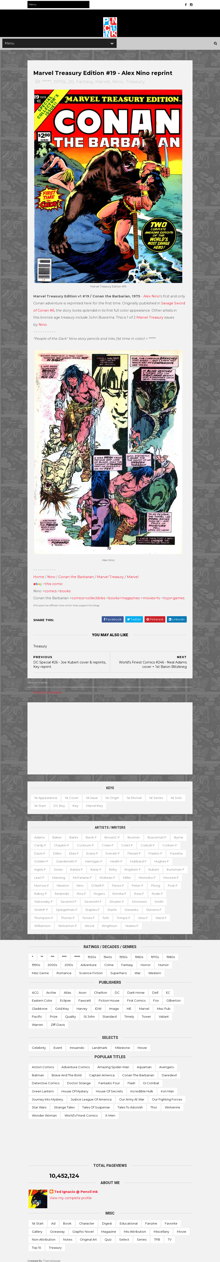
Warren (37, 1020)
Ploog (99, 889)
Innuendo (77, 1043)
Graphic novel (83, 1226)
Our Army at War (131, 1094)
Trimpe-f (169, 913)
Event (58, 1043)
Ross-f (81, 897)
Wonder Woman (44, 1111)
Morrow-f (129, 881)
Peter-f (82, 889)
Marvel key (95, 801)
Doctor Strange (79, 1078)
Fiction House (109, 996)
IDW (98, 1004)
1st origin (113, 793)
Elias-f (97, 849)
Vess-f (40, 921)
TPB (157, 1235)
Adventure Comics (75, 1062)
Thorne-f (114, 913)
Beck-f (92, 832)
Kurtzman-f (86, 873)
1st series (157, 793)
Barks (75, 832)
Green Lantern (43, 1086)
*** (52, 952)
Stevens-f (64, 913)
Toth (151, 913)
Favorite (171, 1219)
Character (86, 1219)
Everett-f (136, 849)
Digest (107, 1219)
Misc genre (40, 968)
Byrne (39, 840)
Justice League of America (91, 1094)
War (138, 968)
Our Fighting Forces (167, 1094)
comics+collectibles (89, 593)
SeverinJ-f (147, 897)
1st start (41, 801)
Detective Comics (45, 1078)
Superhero (118, 968)
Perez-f (62, 889)
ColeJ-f (145, 840)
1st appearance (46, 793)
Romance (64, 968)
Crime (109, 960)
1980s (170, 952)
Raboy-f (135, 889)
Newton (151, 881)
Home (39, 572)
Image (114, 1004)
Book (67, 1219)
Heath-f (159, 856)
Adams (40, 832)
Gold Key (62, 1004)
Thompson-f (89, 913)
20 (72, 82)
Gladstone (39, 1004)
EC (168, 987)
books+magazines (125, 593)
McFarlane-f (151, 873)
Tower (146, 1012)
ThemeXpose (52, 1256)
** (42, 952)
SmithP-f (104, 905)
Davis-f (63, 849)
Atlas (67, 987)
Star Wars (39, 1102)
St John (89, 1012)
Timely (129, 1012)
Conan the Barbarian (77, 572)
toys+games (175, 593)
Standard (109, 1012)
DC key (60, 801)
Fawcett (84, 996)
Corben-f (42, 849)
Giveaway (57, 1226)
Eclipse (65, 996)
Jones (106, 865)
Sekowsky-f (121, 897)
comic (58, 579)
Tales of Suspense (96, 1102)
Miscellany (161, 1226)
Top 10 (36, 1243)
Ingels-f (88, 865)
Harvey (82, 1004)
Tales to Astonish (130, 1102)
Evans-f (116, 849)
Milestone (122, 1043)
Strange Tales (64, 1102)
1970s (61, 82)
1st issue (93, 793)
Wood (127, 921)
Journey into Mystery (47, 1094)
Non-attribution (43, 1235)
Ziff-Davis (58, 1020)
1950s (123, 952)
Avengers (166, 1062)
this (49, 579)
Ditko (81, 849)
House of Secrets (109, 1086)
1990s (36, 960)
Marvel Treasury (155, 315)
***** (47, 82)
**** (64, 952)
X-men (110, 1111)
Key (77, 801)
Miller (63, 881)
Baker (58, 832)
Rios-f (176, 889)
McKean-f (43, 881)
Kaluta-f (124, 865)
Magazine (108, 1226)
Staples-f (155, 905)
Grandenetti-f (109, 856)
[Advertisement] (110, 733)
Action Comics (43, 1062)
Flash (131, 1078)
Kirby (161, 865)
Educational (129, 1219)
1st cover (73, 793)
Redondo (157, 889)
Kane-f (143, 865)
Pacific (37, 1012)
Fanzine (151, 1219)
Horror (146, 960)
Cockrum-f (103, 840)
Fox (156, 996)
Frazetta (63, 856)
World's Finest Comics (81, 1111)
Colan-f (126, 840)
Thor (153, 1102)
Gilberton (173, 996)
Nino (119, 82)
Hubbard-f (43, 865)
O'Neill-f (41, 889)
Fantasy (85, 82)
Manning (127, 873)
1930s (92, 952)
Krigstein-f (43, 873)
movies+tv (153, 593)
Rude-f (99, 897)
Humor (163, 960)
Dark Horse (136, 987)
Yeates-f (169, 921)
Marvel (104, 82)
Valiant (164, 1012)
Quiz (108, 1235)
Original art (88, 1235)
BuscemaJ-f (158, 832)
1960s (139, 952)
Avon (82, 987)
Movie (142, 1043)
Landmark (99, 1043)
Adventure (89, 960)
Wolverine (172, 1102)
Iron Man (167, 1086)
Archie (51, 987)
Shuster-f (42, 905)
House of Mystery (74, 1086)
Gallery (37, 1226)
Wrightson (147, 921)
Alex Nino (153, 294)
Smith (85, 905)
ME (129, 1004)
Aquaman (144, 1062)
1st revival (135, 793)
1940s (108, 952)
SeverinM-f (171, 897)
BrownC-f (113, 832)
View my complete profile (71, 1193)
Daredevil (169, 1070)
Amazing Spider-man (113, 1062)
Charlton (100, 987)
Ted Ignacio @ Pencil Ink (76, 1187)
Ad (53, 1219)
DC (117, 987)
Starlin (175, 905)
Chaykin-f (79, 840)
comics (52, 586)
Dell (155, 987)
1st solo (177, 793)
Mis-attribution (135, 1226)
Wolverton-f (105, 921)
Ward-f (58, 921)
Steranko (42, 913)
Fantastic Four (109, 1078)
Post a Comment (48, 688)
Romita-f (61, 897)
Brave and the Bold (66, 1070)
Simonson (65, 905)
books (66, 586)
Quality (70, 1012)
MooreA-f (107, 881)
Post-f (117, 889)
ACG (35, 987)
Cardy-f (58, 840)
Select (124, 1235)
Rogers (40, 897)
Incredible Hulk (141, 1086)
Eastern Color (42, 996)
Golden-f (84, 856)
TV (170, 1235)
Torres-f (134, 913)
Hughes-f (67, 865)
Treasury (136, 82)
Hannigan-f (136, 856)
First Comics (136, 996)
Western (154, 968)
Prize (54, 1012)
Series (141, 1235)
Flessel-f (157, 849)
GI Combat (151, 1078)
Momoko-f (82, 881)
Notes (67, 1235)
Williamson (80, 921)
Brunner (135, 832)
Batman (38, 1070)
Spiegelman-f (129, 905)
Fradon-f (42, 856)
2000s (52, 960)
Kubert (64, 873)
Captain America (102, 1070)
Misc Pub (163, 1004)
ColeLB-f (166, 840)
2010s (69, 960)
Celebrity (39, 1043)
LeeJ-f (108, 873)
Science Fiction (91, 968)
